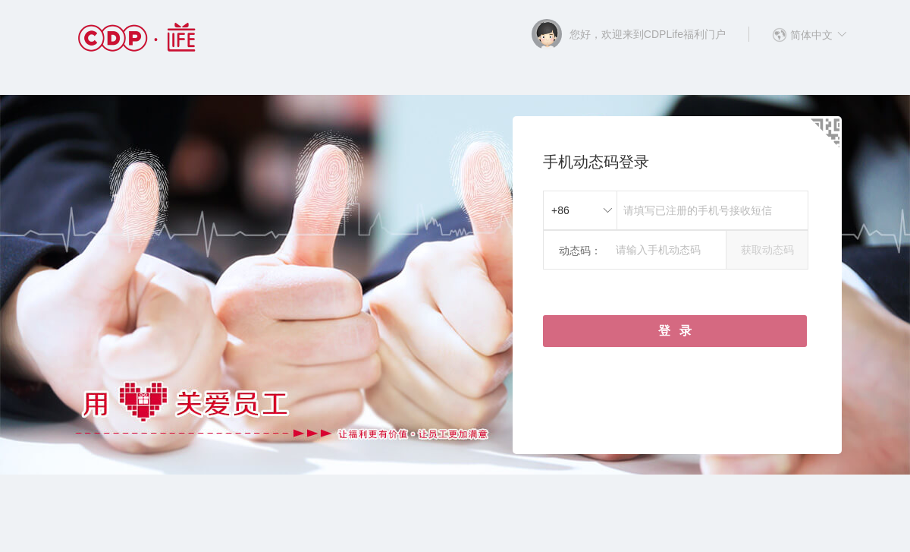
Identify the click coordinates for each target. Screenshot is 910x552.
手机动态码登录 (596, 161)
